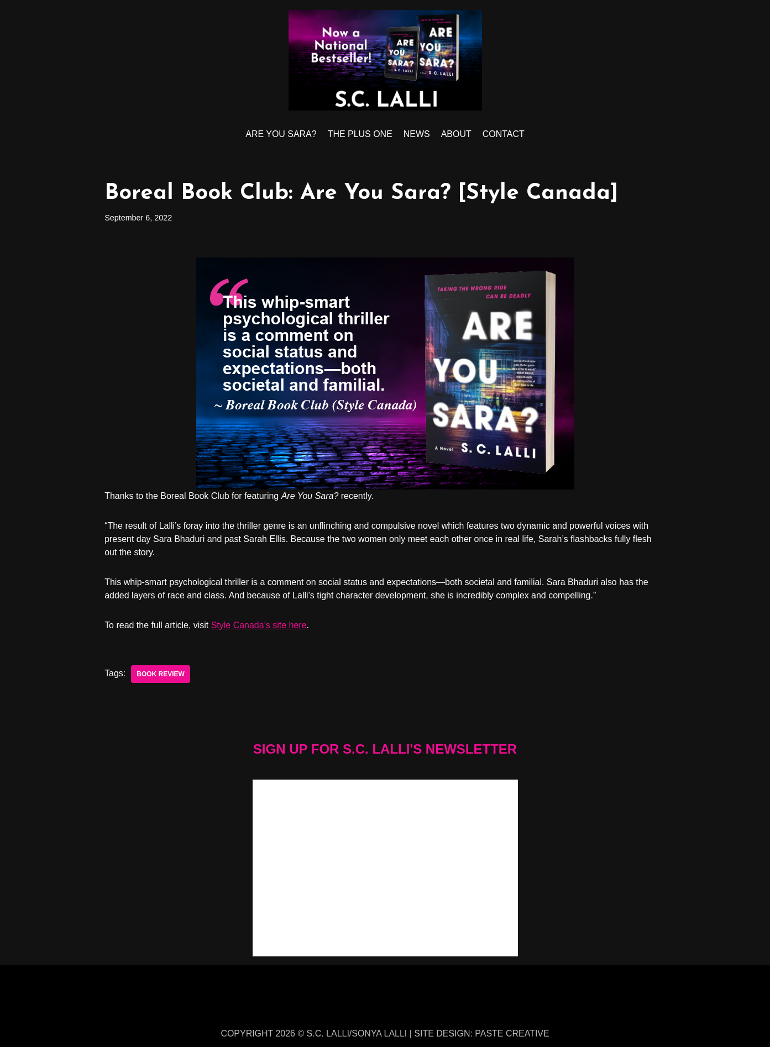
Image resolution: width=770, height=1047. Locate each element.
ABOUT (456, 134)
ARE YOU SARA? (281, 134)
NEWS (417, 134)
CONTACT (504, 134)
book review (161, 674)
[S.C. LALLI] (385, 60)
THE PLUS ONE (360, 134)
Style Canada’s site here (259, 625)
